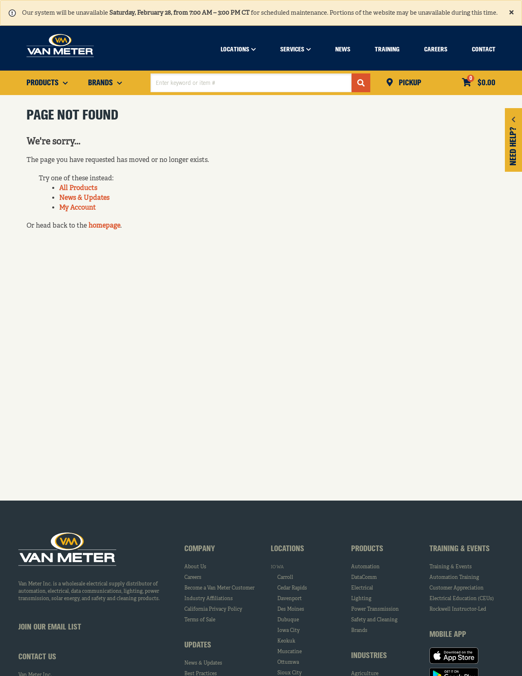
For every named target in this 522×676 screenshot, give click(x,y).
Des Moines (290, 609)
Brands (359, 630)
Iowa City (288, 630)
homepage (104, 226)
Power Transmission (375, 609)
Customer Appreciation (456, 588)
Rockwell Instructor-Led (457, 609)
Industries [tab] (369, 656)
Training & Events (450, 567)
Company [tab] (199, 549)
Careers (192, 577)
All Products (78, 188)
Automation (365, 567)
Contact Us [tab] (37, 657)
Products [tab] (367, 549)
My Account (77, 208)
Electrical (362, 588)
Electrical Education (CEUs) (461, 598)
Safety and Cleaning (374, 620)
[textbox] (251, 82)
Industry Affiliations (208, 598)
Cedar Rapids (292, 588)
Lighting (361, 598)
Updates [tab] (197, 645)
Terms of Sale (199, 620)
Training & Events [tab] (459, 549)
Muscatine (289, 651)
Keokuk (286, 641)
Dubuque (288, 620)
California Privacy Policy (213, 609)
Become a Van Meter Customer (219, 588)
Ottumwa (288, 662)
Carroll (285, 577)
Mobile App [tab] (447, 635)
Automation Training (454, 577)
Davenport (289, 598)
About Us (195, 567)
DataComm (364, 577)
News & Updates (84, 198)
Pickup (409, 83)
